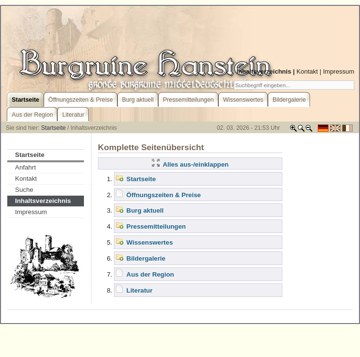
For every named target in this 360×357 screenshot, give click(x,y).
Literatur (140, 290)
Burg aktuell (145, 210)
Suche (24, 189)
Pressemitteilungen (156, 226)
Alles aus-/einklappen (190, 164)
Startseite (53, 127)
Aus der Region (150, 274)
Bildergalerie (146, 258)
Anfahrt (25, 167)
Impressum (338, 71)
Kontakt (307, 71)
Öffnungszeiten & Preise (164, 195)
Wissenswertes (150, 242)
